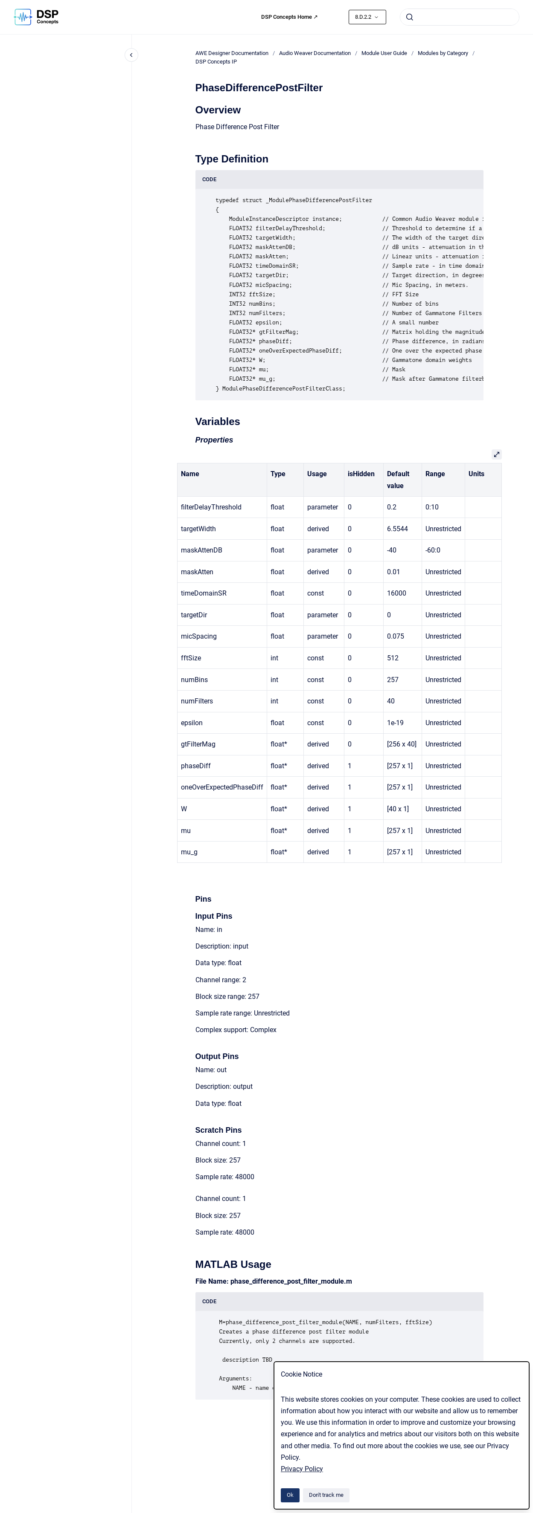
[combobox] (459, 17)
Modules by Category (443, 53)
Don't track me (326, 1495)
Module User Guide (384, 53)
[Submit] (409, 17)
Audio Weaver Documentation (315, 53)
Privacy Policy (302, 1469)
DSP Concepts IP (216, 61)
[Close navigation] (131, 55)
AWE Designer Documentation (231, 53)
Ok (290, 1495)
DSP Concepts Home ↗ (289, 17)
